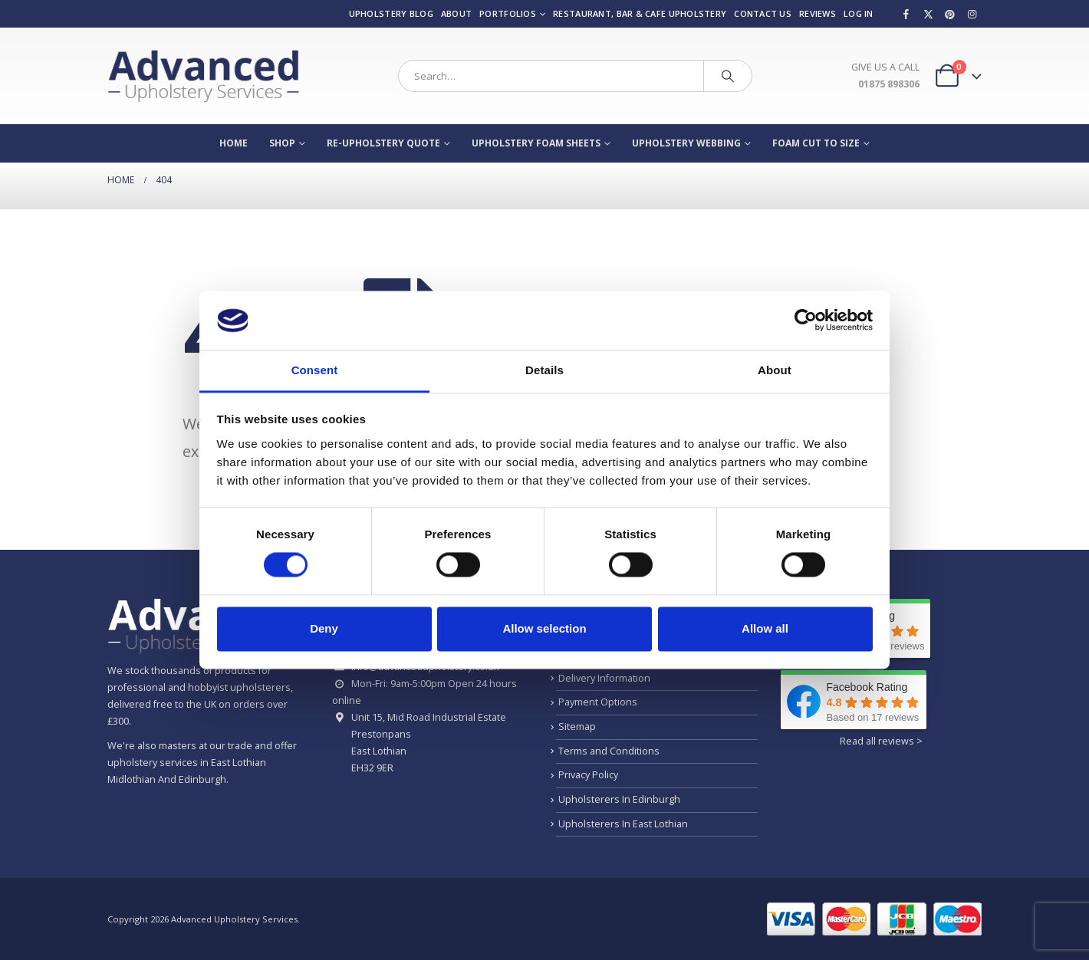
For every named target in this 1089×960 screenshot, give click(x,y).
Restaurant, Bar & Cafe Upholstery (639, 13)
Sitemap (577, 726)
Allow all (765, 628)
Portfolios (507, 13)
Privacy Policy (588, 774)
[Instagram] (972, 14)
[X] (928, 14)
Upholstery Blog (391, 13)
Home (233, 143)
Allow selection (544, 628)
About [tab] (774, 369)
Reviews (817, 13)
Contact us (762, 13)
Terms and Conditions (609, 751)
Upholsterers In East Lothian (623, 823)
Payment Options (597, 701)
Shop (282, 143)
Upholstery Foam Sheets (536, 143)
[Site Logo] (203, 76)
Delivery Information (604, 678)
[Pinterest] (950, 14)
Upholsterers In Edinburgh (619, 799)
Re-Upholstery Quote (383, 143)
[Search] (728, 76)
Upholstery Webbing (686, 143)
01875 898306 (889, 83)
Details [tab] (544, 369)
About (456, 13)
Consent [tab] (314, 369)
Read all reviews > (881, 741)
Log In (859, 13)
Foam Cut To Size (816, 143)
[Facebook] (906, 14)
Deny (324, 628)
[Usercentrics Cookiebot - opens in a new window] (806, 320)
